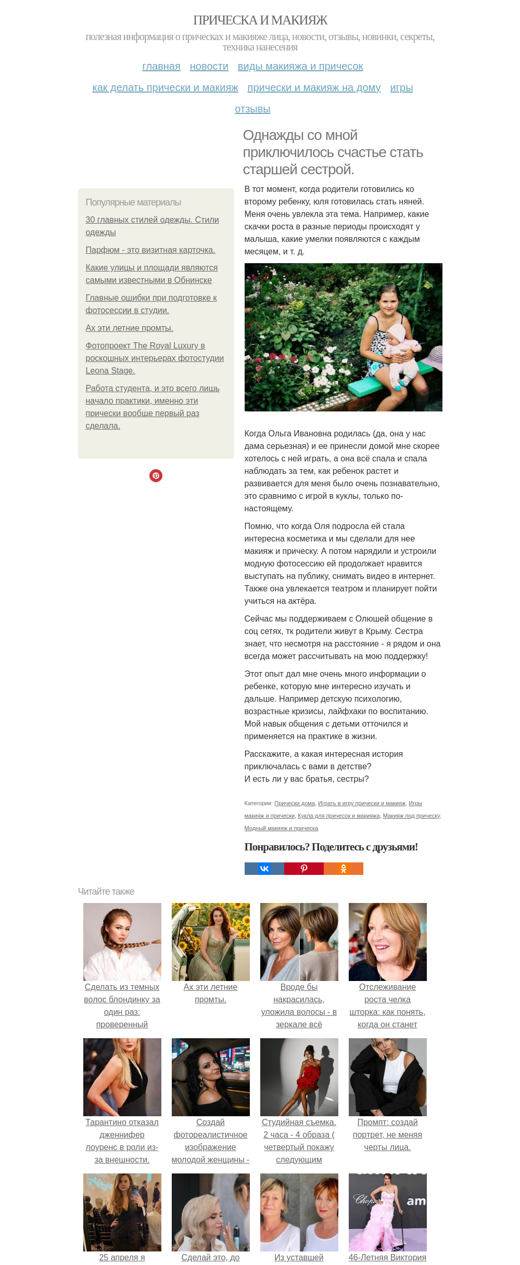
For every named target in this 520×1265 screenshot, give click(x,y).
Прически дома (294, 803)
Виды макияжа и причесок (300, 66)
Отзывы (252, 108)
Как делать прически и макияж (165, 87)
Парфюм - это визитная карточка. (150, 250)
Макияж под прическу (411, 815)
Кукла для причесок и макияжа (338, 815)
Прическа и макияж (260, 20)
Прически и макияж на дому (314, 87)
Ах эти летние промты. (130, 328)
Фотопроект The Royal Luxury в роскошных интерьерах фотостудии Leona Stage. (155, 358)
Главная (162, 66)
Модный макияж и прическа (282, 828)
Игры (401, 87)
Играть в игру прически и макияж (361, 803)
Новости (209, 66)
